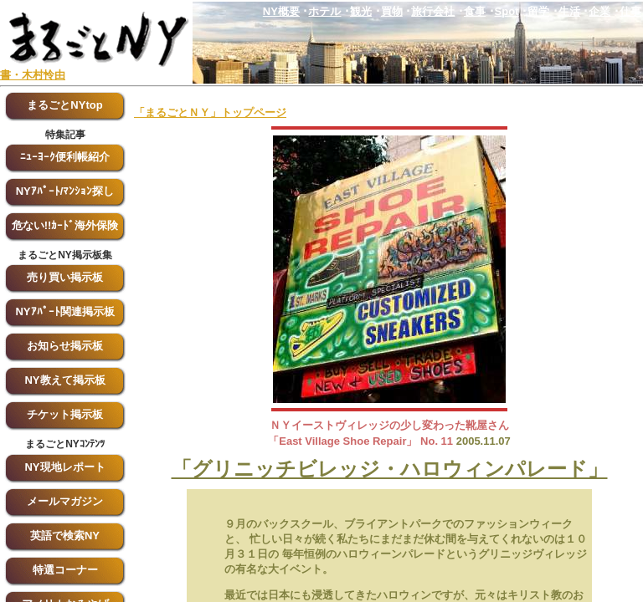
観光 (361, 11)
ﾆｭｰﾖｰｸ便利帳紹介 (65, 156)
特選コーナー (65, 570)
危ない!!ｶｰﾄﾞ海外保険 (65, 225)
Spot (507, 11)
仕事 (630, 11)
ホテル (324, 11)
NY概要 (281, 11)
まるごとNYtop (64, 105)
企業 (599, 11)
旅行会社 (433, 11)
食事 (475, 11)
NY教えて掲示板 (64, 380)
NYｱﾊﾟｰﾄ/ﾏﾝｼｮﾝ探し (65, 191)
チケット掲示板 (65, 414)
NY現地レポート (64, 467)
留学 (538, 11)
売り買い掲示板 (65, 277)
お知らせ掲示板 (65, 345)
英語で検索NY (65, 535)
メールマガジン (65, 501)
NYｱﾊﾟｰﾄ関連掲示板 (64, 311)
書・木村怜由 (32, 75)
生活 (569, 11)
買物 (392, 11)
